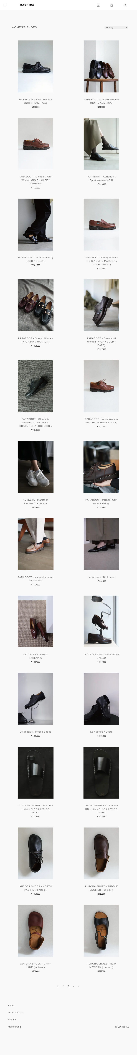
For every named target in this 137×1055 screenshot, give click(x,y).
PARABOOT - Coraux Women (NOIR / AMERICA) (101, 102)
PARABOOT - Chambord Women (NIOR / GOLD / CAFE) (101, 347)
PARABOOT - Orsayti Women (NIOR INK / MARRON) (35, 345)
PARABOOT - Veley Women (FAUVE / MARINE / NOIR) (101, 427)
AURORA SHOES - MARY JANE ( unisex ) (35, 981)
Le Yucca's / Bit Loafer (101, 586)
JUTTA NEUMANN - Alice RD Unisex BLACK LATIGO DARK (35, 822)
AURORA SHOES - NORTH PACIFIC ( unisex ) (35, 902)
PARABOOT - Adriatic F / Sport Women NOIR (101, 181)
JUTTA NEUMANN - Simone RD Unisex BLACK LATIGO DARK (101, 822)
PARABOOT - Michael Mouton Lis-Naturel (35, 588)
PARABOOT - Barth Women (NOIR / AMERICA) (35, 102)
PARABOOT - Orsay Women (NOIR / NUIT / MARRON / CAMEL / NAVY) (101, 265)
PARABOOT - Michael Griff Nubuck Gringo (101, 509)
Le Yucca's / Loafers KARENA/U (35, 667)
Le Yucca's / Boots (101, 743)
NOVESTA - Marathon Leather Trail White (36, 509)
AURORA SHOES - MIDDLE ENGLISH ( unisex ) (101, 902)
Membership (15, 1042)
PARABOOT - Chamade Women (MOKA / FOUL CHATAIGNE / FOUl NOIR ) (35, 429)
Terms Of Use (15, 1028)
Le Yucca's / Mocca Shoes (35, 743)
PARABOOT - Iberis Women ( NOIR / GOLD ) (35, 263)
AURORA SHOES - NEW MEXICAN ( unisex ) (101, 981)
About (11, 1021)
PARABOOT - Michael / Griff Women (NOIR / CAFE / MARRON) (35, 183)
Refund (12, 1035)
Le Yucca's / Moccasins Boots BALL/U (101, 667)
